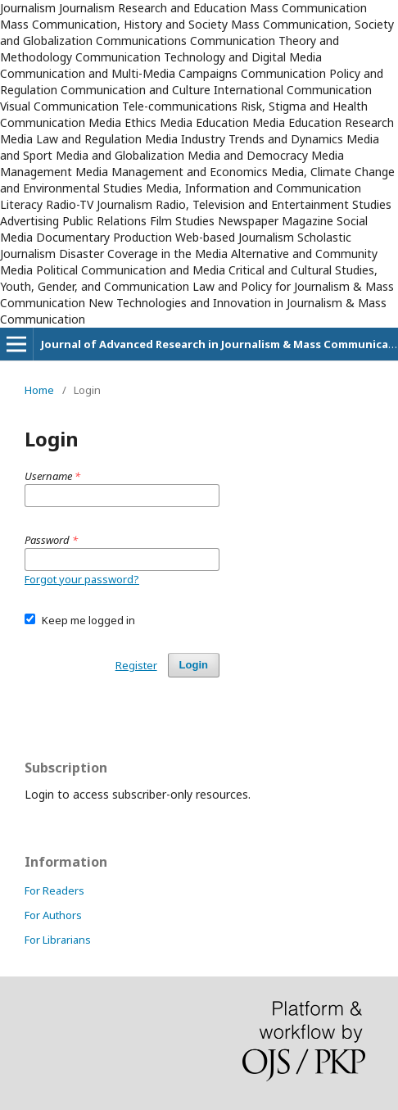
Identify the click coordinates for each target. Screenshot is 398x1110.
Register (136, 665)
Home (39, 390)
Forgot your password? (82, 579)
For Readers (54, 890)
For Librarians (58, 939)
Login (193, 665)
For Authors (53, 915)
